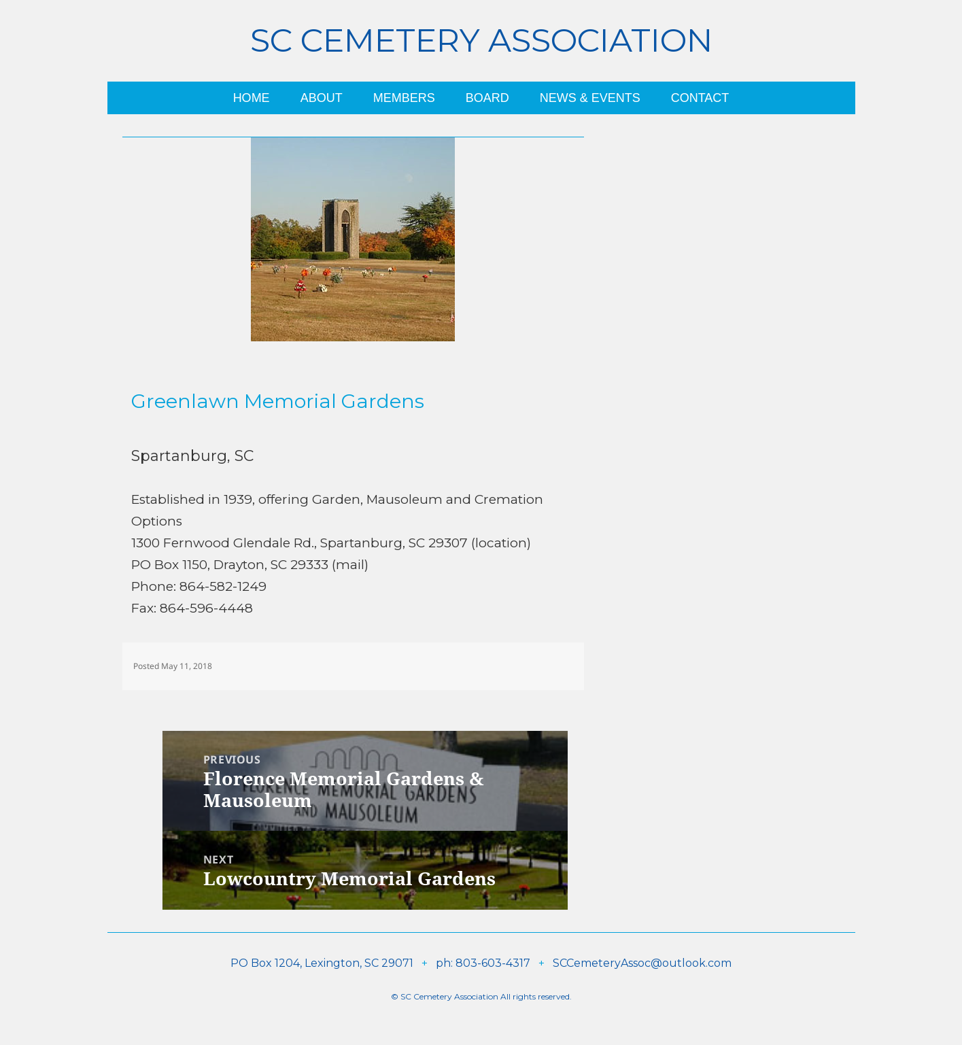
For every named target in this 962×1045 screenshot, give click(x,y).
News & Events (590, 98)
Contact (700, 98)
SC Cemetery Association (481, 40)
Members (404, 98)
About (321, 98)
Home (251, 98)
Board (487, 98)
